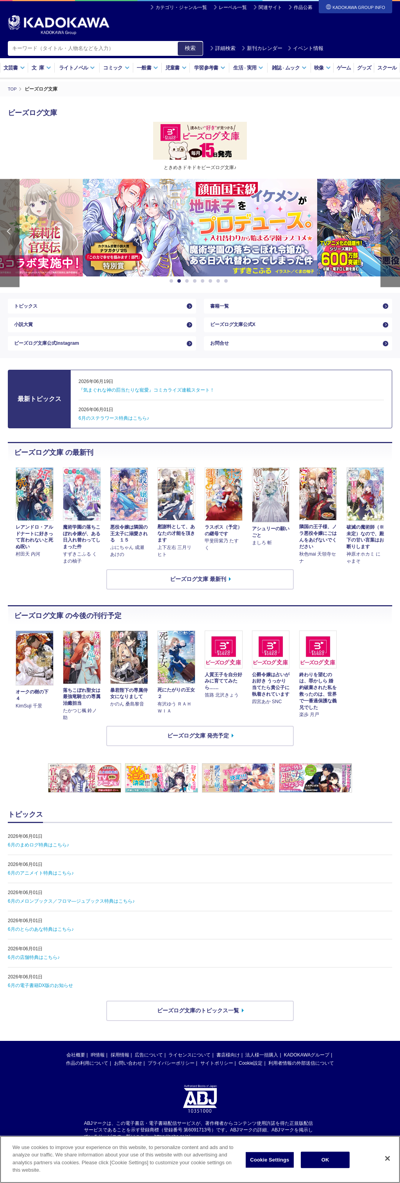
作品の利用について (87, 1076)
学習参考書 (209, 68)
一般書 (147, 68)
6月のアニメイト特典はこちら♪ (41, 886)
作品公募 (303, 7)
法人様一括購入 (261, 1068)
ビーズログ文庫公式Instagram (51, 354)
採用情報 (120, 1068)
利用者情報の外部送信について (301, 1076)
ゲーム (344, 68)
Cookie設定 (250, 1076)
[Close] (387, 1158)
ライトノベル (77, 68)
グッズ (364, 68)
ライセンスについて (189, 1068)
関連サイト (270, 7)
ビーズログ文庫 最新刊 (198, 592)
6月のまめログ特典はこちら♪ (38, 858)
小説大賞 (25, 331)
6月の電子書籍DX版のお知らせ (40, 998)
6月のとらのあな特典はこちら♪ (41, 942)
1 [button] (173, 281)
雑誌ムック (289, 68)
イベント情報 (305, 48)
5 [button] (204, 281)
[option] (200, 227)
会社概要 (75, 1068)
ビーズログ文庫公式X (236, 331)
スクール (386, 68)
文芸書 (14, 68)
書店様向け (228, 1068)
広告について (149, 1068)
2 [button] (180, 281)
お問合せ (221, 354)
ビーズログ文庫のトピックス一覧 (198, 1023)
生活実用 (248, 68)
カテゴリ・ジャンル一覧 (181, 7)
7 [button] (219, 281)
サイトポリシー (216, 1076)
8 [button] (227, 281)
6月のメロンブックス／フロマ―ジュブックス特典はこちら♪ (71, 914)
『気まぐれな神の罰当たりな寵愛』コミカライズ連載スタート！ (146, 403)
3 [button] (188, 281)
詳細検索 (223, 48)
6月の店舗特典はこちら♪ (34, 970)
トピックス (27, 308)
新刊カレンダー (261, 48)
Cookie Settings (269, 1160)
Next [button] (390, 233)
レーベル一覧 (233, 7)
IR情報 (98, 1068)
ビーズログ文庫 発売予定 (198, 748)
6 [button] (212, 281)
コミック (116, 68)
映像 (322, 68)
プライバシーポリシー (171, 1076)
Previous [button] (10, 233)
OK (325, 1160)
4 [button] (196, 281)
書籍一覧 (221, 308)
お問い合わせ (128, 1076)
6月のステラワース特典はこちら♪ (114, 431)
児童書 (176, 68)
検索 (190, 48)
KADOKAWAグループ (306, 1068)
